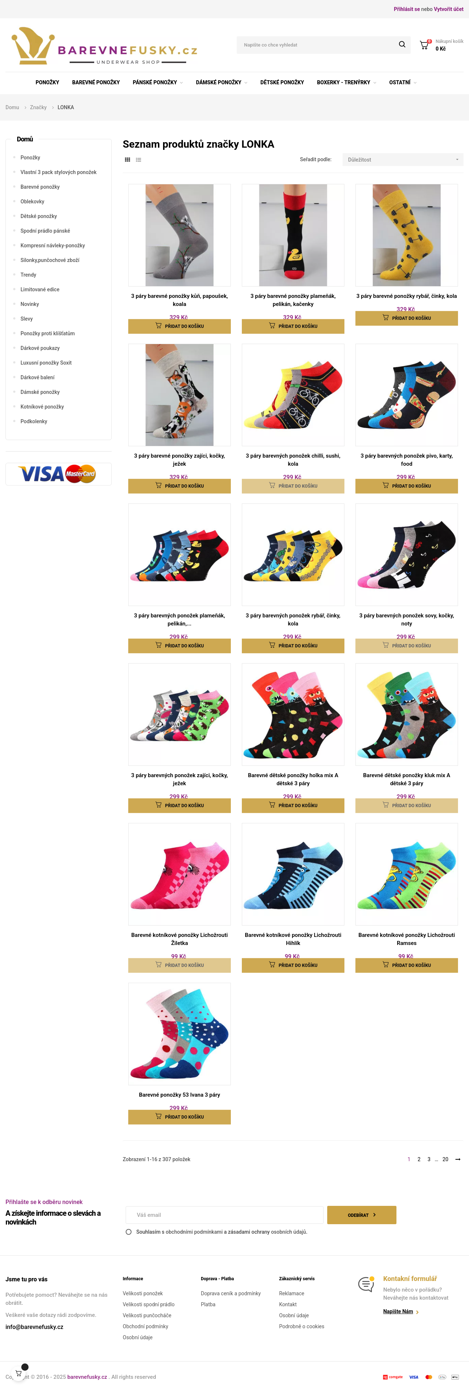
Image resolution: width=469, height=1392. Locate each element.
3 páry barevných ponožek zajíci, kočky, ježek (179, 779)
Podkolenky (34, 421)
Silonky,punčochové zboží (50, 260)
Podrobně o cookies (302, 1326)
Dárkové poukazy (40, 348)
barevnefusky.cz (87, 1377)
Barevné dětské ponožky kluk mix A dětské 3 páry (406, 779)
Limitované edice (40, 289)
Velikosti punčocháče (147, 1315)
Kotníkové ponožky (42, 407)
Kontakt (288, 1304)
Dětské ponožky (39, 216)
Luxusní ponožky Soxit (46, 363)
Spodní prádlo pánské (45, 231)
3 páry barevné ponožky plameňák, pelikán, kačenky (293, 300)
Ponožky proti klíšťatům (48, 333)
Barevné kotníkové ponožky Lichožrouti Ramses (406, 939)
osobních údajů (288, 1232)
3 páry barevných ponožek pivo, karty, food (407, 460)
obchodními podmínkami (194, 1232)
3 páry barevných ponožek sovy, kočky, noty (406, 619)
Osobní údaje (137, 1337)
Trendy (28, 275)
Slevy (27, 319)
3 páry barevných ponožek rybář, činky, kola (293, 619)
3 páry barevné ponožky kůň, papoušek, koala (179, 300)
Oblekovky (32, 201)
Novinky (30, 304)
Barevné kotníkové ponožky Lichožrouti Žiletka (179, 939)
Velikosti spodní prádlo (148, 1304)
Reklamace (291, 1293)
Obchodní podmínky (145, 1326)
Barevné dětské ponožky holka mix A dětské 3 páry (293, 779)
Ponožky (30, 157)
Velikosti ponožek (143, 1293)
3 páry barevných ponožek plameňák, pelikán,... (179, 619)
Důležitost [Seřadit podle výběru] (406, 159)
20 (445, 1159)
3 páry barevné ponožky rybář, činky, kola (407, 296)
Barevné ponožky (40, 187)
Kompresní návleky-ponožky (53, 245)
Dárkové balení (38, 377)
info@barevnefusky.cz (34, 1326)
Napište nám (398, 1311)
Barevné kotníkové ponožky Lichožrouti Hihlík (293, 939)
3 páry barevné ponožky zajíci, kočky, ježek (179, 460)
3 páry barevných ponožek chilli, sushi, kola (293, 460)
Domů (25, 139)
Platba (208, 1304)
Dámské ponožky (40, 392)
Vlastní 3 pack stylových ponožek (58, 172)
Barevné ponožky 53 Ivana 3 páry (179, 1095)
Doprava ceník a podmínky (231, 1293)
